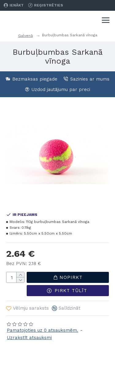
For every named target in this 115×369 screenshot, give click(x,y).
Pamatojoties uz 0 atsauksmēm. (42, 330)
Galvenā (25, 36)
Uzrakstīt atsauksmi (29, 337)
